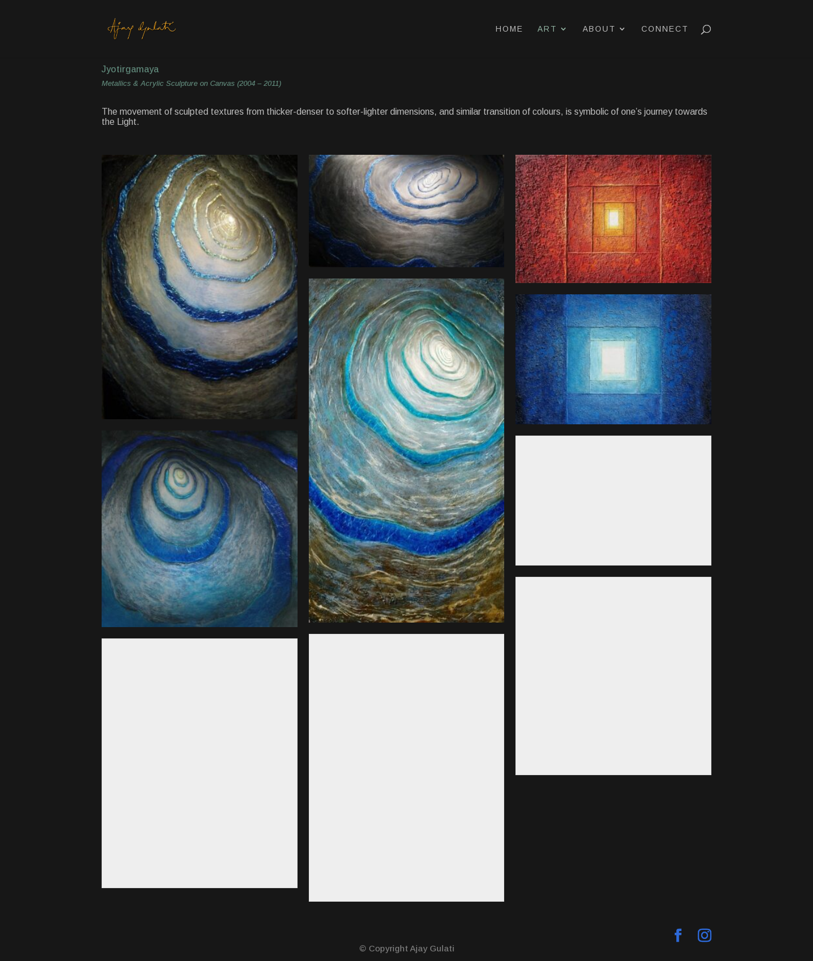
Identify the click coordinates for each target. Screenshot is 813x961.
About (599, 29)
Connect (665, 29)
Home (509, 29)
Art (547, 29)
